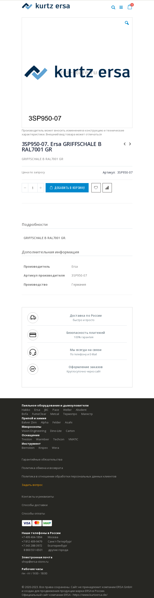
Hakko (26, 410)
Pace (56, 410)
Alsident (81, 410)
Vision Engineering (34, 431)
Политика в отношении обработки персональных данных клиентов (69, 476)
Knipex (43, 448)
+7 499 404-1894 (32, 537)
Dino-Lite (56, 431)
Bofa (25, 414)
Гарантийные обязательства (42, 459)
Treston (27, 439)
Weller (67, 410)
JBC (46, 410)
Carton (70, 431)
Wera (55, 448)
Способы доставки (35, 505)
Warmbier (42, 439)
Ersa (37, 410)
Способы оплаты (33, 513)
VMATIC (73, 439)
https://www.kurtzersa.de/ (90, 595)
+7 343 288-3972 (32, 545)
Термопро (70, 414)
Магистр (87, 414)
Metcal (54, 414)
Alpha (44, 422)
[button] (126, 26)
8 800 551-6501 (33, 550)
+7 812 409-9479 (32, 541)
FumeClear (39, 414)
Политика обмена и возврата (42, 468)
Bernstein (28, 448)
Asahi (68, 422)
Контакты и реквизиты (38, 496)
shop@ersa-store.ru (35, 562)
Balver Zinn (29, 422)
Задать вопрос (32, 485)
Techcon (58, 439)
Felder (57, 422)
